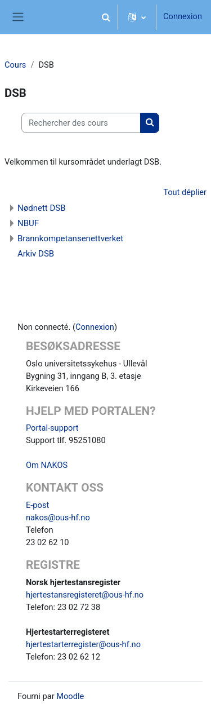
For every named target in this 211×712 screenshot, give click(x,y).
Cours (15, 65)
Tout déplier (184, 192)
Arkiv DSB (35, 254)
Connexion (182, 16)
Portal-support (52, 428)
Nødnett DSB (41, 208)
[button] (105, 17)
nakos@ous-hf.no (58, 517)
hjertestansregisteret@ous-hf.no (84, 595)
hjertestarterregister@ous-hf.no (83, 644)
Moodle (70, 696)
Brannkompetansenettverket (70, 238)
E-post (37, 505)
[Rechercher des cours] (81, 123)
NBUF (28, 223)
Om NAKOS (47, 465)
